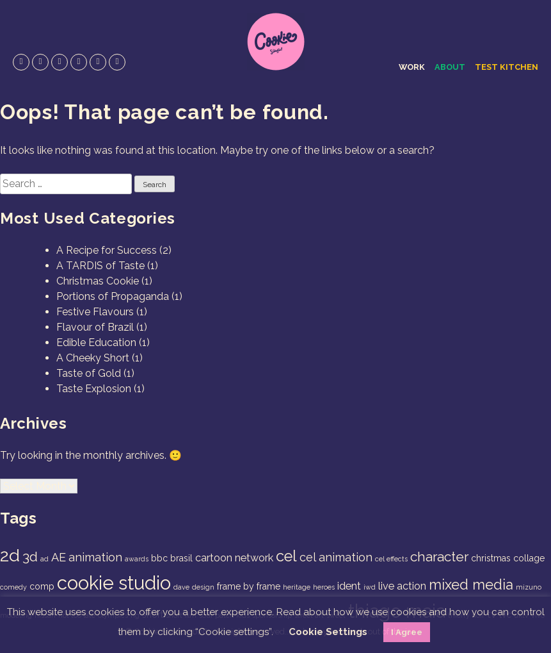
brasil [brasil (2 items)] (181, 558)
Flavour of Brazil (95, 327)
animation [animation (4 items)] (95, 557)
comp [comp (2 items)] (41, 586)
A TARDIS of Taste (100, 266)
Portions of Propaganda (112, 296)
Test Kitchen (506, 67)
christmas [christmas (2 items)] (491, 558)
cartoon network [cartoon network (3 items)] (234, 558)
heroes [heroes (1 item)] (324, 587)
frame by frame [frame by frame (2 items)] (248, 586)
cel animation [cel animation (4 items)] (335, 557)
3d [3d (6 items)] (30, 557)
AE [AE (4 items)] (58, 557)
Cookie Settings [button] (328, 632)
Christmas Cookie (97, 281)
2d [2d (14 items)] (10, 555)
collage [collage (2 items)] (529, 558)
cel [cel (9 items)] (286, 556)
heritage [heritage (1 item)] (296, 587)
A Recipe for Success (106, 250)
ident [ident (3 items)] (349, 586)
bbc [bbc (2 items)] (159, 558)
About (450, 67)
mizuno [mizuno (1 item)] (528, 587)
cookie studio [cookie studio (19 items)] (114, 583)
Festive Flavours (95, 312)
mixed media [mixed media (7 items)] (471, 584)
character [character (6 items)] (439, 557)
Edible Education (96, 342)
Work (412, 67)
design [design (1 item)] (203, 587)
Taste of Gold (88, 373)
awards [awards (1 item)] (136, 559)
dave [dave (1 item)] (181, 587)
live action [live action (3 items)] (402, 586)
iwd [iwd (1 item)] (369, 587)
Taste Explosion (93, 389)
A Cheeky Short (92, 358)
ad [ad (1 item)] (44, 559)
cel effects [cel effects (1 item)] (391, 559)
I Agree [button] (406, 632)
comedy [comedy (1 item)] (13, 587)
